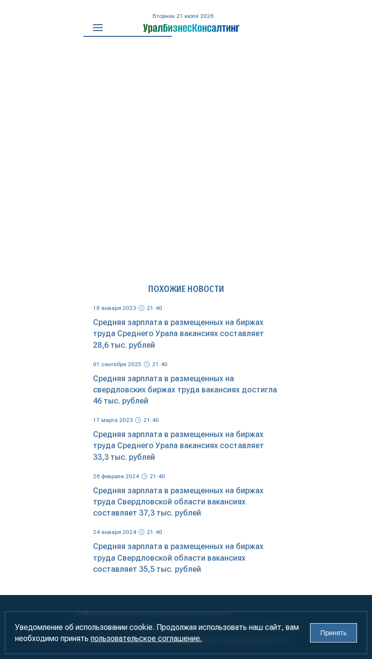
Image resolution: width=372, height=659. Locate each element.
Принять (333, 633)
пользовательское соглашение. (146, 638)
